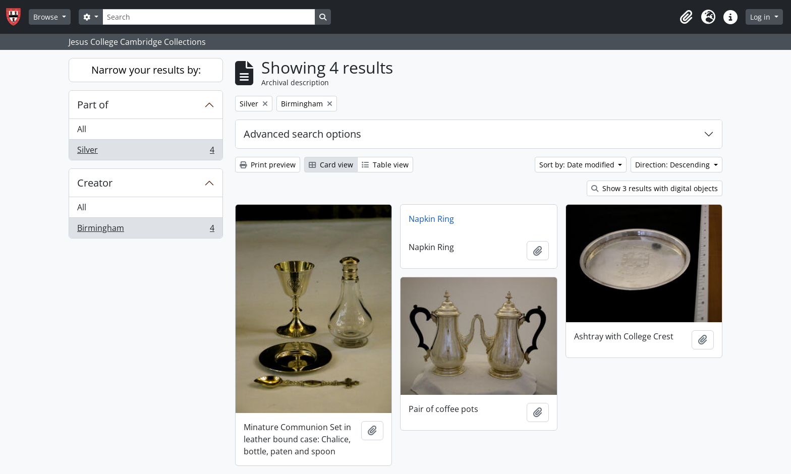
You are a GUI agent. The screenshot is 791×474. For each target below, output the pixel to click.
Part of (92, 104)
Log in (761, 17)
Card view (331, 164)
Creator (94, 183)
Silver (145, 152)
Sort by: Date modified (577, 164)
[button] (686, 17)
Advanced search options (302, 134)
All (81, 129)
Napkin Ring (431, 218)
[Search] (208, 17)
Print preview (268, 164)
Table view (385, 164)
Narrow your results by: (146, 70)
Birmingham (145, 230)
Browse (46, 17)
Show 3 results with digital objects (654, 188)
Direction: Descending (673, 164)
